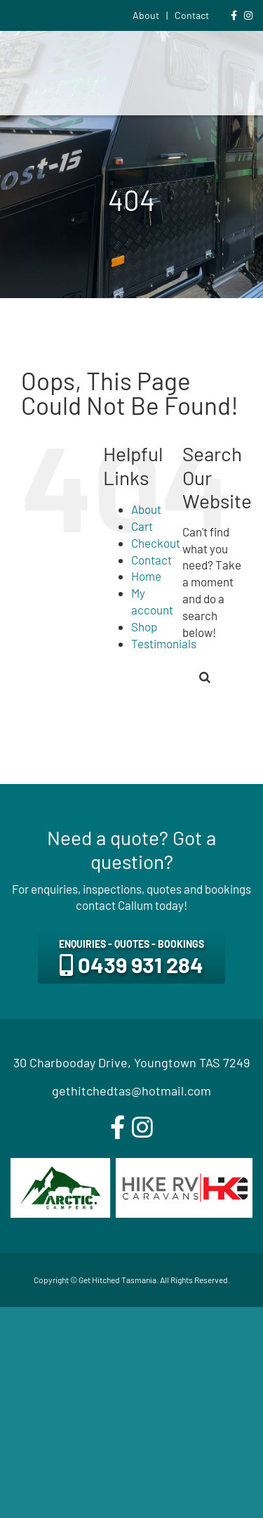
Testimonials (163, 643)
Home (146, 576)
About (146, 509)
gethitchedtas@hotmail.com (131, 1090)
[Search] (204, 677)
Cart (142, 526)
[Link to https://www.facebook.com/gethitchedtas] (234, 15)
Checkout (155, 543)
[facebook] (117, 1127)
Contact (151, 560)
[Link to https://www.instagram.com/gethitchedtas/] (248, 15)
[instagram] (142, 1127)
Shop (144, 626)
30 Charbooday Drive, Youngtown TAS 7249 (131, 1062)
